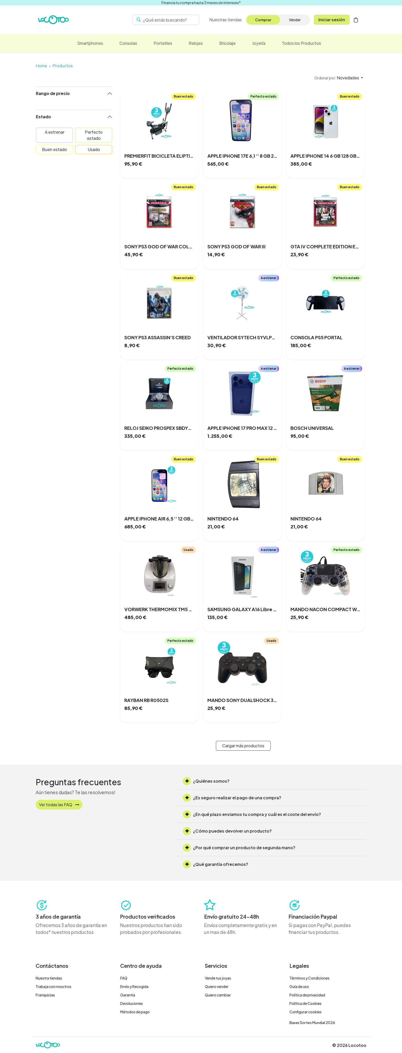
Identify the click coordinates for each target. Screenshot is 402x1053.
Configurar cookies (305, 1011)
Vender (295, 19)
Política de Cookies (305, 1003)
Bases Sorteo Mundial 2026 (312, 1022)
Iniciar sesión (331, 19)
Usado (94, 149)
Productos (63, 65)
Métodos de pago (135, 1011)
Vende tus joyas (218, 978)
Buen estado (54, 149)
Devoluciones (131, 1003)
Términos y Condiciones (309, 978)
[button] (338, 78)
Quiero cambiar (218, 995)
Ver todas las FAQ (59, 804)
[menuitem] (90, 43)
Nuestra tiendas (49, 978)
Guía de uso (299, 986)
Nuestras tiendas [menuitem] (225, 19)
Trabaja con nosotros (53, 986)
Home (41, 65)
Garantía (127, 995)
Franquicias (45, 995)
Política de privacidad (307, 995)
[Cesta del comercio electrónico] (355, 19)
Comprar (263, 19)
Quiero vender (216, 986)
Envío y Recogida (134, 986)
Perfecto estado (94, 135)
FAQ (123, 978)
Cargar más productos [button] (243, 745)
